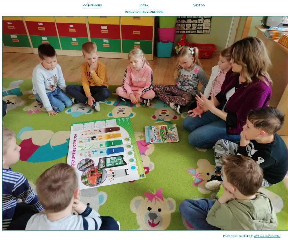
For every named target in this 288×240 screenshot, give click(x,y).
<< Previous (92, 5)
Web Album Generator (267, 235)
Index (144, 5)
